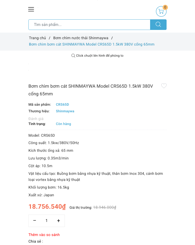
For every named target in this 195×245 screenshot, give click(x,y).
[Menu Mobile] (31, 9)
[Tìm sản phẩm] (89, 24)
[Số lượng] (47, 221)
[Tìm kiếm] (158, 24)
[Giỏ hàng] (161, 11)
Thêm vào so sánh (44, 235)
